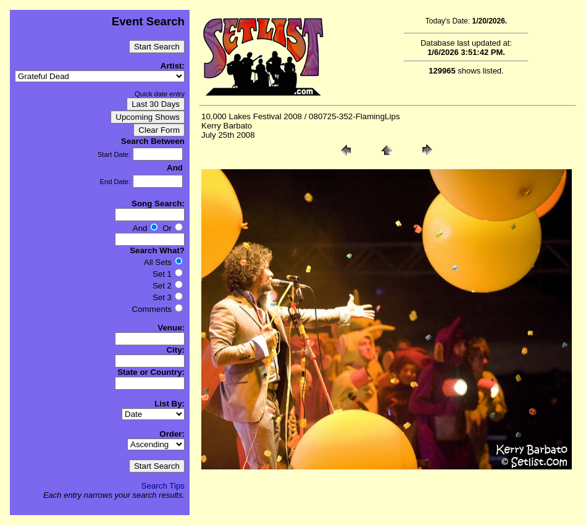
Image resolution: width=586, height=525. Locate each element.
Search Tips (163, 485)
